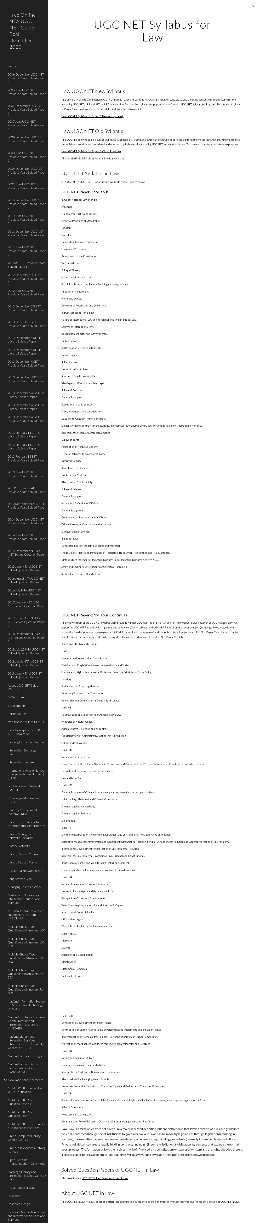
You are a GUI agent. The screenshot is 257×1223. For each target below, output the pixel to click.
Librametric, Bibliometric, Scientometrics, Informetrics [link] (26, 823)
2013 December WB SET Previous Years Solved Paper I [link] (27, 420)
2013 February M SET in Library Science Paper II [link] (24, 434)
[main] (153, 30)
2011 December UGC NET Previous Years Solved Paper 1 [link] (27, 235)
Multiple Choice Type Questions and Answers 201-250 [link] (26, 973)
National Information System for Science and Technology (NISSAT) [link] (27, 1005)
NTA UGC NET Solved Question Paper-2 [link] (22, 1113)
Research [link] (14, 1195)
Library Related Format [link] (23, 862)
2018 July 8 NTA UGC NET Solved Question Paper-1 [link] (25, 663)
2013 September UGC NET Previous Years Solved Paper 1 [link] (27, 507)
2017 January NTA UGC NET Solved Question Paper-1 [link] (27, 606)
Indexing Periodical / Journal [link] (26, 742)
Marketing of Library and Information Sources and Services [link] (24, 899)
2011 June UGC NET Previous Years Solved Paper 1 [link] (27, 250)
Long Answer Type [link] (20, 878)
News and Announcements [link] (25, 1080)
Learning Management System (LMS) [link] (22, 811)
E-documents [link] (17, 705)
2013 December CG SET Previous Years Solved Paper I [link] (27, 310)
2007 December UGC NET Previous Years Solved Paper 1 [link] (27, 109)
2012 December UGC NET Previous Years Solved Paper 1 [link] (27, 278)
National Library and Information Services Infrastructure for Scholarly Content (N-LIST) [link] (25, 1042)
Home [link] (12, 66)
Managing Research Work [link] (24, 887)
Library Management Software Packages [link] (21, 835)
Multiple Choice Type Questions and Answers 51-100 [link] (26, 989)
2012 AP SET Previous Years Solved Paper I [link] (26, 264)
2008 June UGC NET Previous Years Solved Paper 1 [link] (27, 156)
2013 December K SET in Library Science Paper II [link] (24, 339)
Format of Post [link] (18, 713)
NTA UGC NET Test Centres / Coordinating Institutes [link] (26, 1125)
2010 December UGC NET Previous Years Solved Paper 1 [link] (27, 203)
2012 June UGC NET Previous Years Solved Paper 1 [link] (27, 294)
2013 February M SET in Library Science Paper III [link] (24, 446)
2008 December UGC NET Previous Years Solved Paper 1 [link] (27, 140)
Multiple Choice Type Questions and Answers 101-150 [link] (26, 942)
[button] (252, 5)
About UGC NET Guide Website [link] (23, 687)
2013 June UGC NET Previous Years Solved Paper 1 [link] (27, 475)
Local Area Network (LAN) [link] (25, 870)
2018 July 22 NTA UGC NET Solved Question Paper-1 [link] (26, 651)
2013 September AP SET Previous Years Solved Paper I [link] (27, 491)
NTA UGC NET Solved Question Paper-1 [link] (22, 1101)
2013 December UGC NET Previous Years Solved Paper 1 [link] (27, 380)
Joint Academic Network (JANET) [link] (24, 788)
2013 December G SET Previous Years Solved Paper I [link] (27, 325)
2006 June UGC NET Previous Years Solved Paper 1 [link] (27, 93)
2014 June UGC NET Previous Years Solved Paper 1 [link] (27, 538)
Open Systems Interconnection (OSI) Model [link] (27, 1161)
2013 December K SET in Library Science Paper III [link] (24, 351)
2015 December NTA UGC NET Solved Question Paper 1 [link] (26, 554)
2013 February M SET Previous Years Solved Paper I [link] (27, 460)
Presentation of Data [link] (22, 1187)
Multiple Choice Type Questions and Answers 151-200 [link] (26, 958)
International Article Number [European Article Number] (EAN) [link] (27, 774)
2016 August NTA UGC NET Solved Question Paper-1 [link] (26, 580)
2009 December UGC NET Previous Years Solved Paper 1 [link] (27, 172)
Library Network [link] (19, 846)
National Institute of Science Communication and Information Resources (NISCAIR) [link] (26, 1022)
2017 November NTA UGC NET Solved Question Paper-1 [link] (27, 621)
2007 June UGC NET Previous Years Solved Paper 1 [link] (27, 125)
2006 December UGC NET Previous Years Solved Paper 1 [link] (27, 78)
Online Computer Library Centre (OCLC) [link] (24, 1137)
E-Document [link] (16, 697)
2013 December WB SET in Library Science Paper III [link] (26, 406)
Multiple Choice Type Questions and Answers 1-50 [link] (26, 928)
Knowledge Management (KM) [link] (24, 800)
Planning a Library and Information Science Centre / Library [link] (27, 1175)
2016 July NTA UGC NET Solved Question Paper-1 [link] (24, 592)
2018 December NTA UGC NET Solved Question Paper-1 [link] (27, 637)
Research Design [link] (19, 1204)
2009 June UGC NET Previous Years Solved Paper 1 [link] (27, 188)
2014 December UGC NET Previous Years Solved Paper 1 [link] (27, 523)
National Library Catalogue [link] (25, 1056)
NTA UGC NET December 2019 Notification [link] (25, 1090)
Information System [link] (21, 762)
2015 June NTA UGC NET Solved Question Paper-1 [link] (25, 568)
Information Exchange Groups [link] (22, 752)
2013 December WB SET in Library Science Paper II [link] (26, 394)
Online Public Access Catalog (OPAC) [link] (26, 1149)
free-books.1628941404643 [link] (27, 722)
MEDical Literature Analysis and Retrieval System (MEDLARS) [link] (26, 914)
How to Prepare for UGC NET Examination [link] (24, 732)
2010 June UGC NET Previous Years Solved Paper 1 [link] (27, 219)
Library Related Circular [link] (23, 854)
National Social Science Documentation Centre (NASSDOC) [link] (23, 1067)
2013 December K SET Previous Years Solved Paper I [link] (27, 365)
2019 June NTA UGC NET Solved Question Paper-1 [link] (25, 675)
